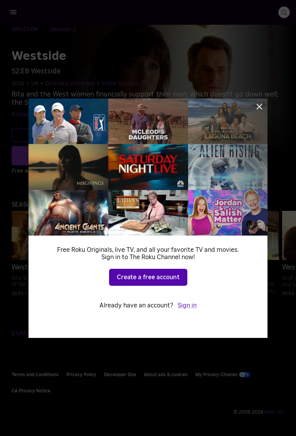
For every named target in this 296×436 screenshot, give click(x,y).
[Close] (259, 106)
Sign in (187, 305)
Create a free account (148, 277)
